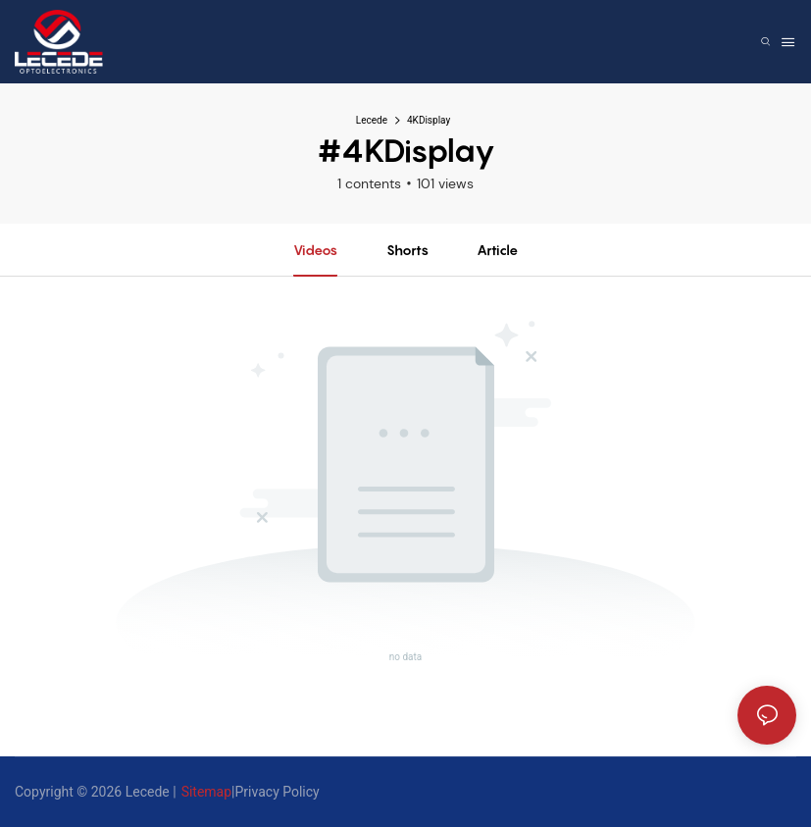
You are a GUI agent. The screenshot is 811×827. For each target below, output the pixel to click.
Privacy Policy (277, 792)
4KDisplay (428, 120)
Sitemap (206, 792)
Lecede (371, 120)
